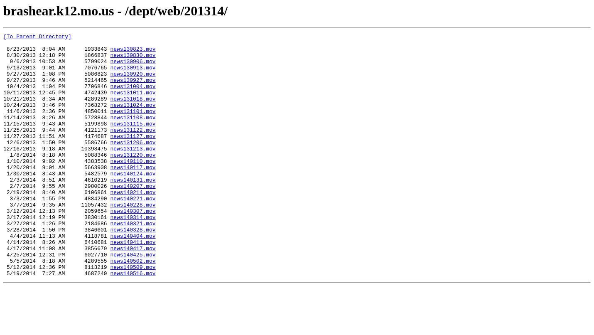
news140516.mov (132, 321)
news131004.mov (132, 97)
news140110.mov (132, 187)
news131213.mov (132, 172)
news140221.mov (132, 232)
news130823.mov (132, 52)
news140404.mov (132, 277)
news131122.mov (132, 149)
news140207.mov (132, 217)
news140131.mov (132, 209)
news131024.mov (132, 119)
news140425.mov (132, 299)
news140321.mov (132, 262)
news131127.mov (132, 157)
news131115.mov (132, 142)
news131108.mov (132, 134)
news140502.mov (132, 306)
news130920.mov (132, 82)
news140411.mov (132, 284)
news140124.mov (132, 202)
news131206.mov (132, 164)
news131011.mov (132, 104)
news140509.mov (132, 314)
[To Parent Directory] (37, 37)
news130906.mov (132, 67)
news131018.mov (132, 112)
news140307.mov (132, 247)
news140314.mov (132, 254)
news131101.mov (132, 127)
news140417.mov (132, 292)
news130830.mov (132, 60)
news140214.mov (132, 224)
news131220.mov (132, 179)
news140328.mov (132, 269)
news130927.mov (132, 90)
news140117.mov (132, 194)
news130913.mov (132, 75)
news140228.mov (132, 239)
